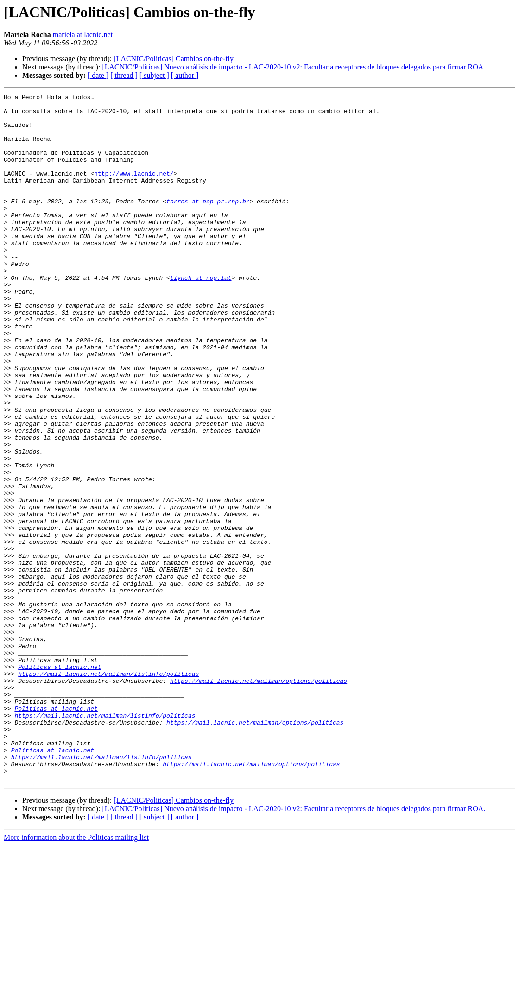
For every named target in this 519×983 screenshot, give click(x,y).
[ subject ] (154, 75)
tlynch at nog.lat (201, 315)
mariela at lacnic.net (83, 34)
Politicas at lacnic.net (59, 782)
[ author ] (185, 75)
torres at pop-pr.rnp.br (207, 223)
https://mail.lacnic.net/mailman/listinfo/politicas (108, 790)
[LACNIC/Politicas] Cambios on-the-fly (174, 59)
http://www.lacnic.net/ (134, 190)
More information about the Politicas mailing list (76, 975)
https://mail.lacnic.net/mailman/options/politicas (258, 798)
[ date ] (98, 75)
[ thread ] (124, 75)
